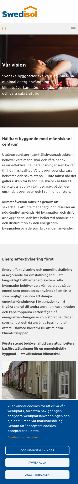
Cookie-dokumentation (22, 437)
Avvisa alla (37, 462)
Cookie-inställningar (37, 450)
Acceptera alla (37, 474)
